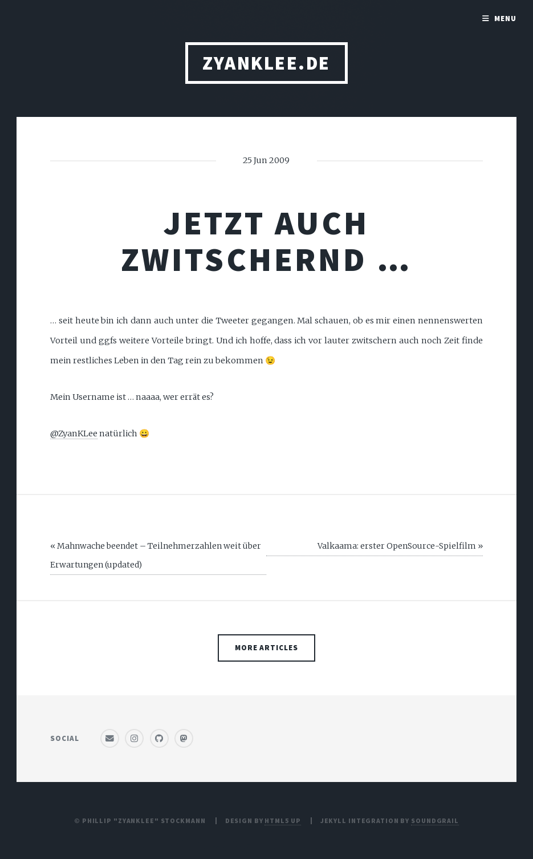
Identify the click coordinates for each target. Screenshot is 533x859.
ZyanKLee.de (266, 63)
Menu (505, 18)
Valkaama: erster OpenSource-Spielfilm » (400, 546)
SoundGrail (435, 820)
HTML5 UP (282, 820)
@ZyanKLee (73, 433)
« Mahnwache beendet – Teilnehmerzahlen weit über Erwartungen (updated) (155, 555)
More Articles (267, 648)
